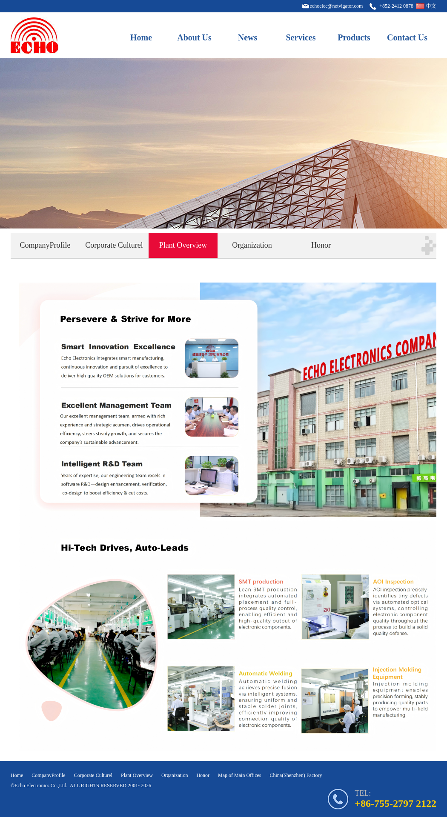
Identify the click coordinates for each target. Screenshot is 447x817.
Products (354, 37)
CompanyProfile (45, 245)
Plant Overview (183, 245)
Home (141, 37)
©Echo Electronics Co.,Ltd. (39, 785)
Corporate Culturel (114, 245)
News (248, 37)
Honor (321, 245)
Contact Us (407, 37)
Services (301, 37)
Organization (252, 245)
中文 (431, 6)
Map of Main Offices (239, 775)
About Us (194, 37)
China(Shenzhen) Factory (295, 775)
